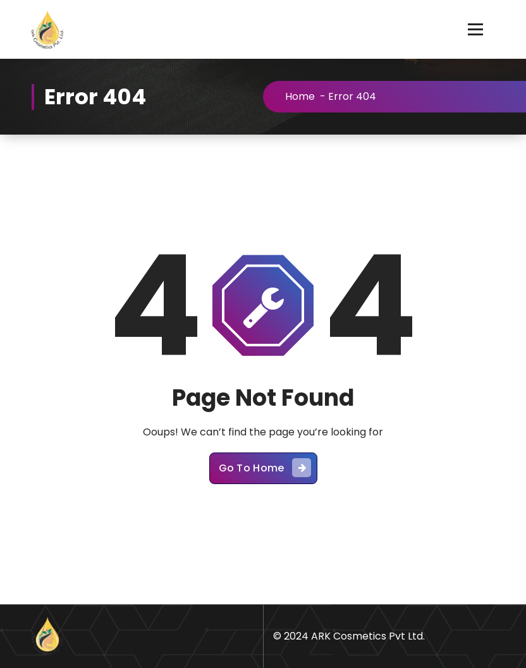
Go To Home (265, 467)
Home (300, 96)
